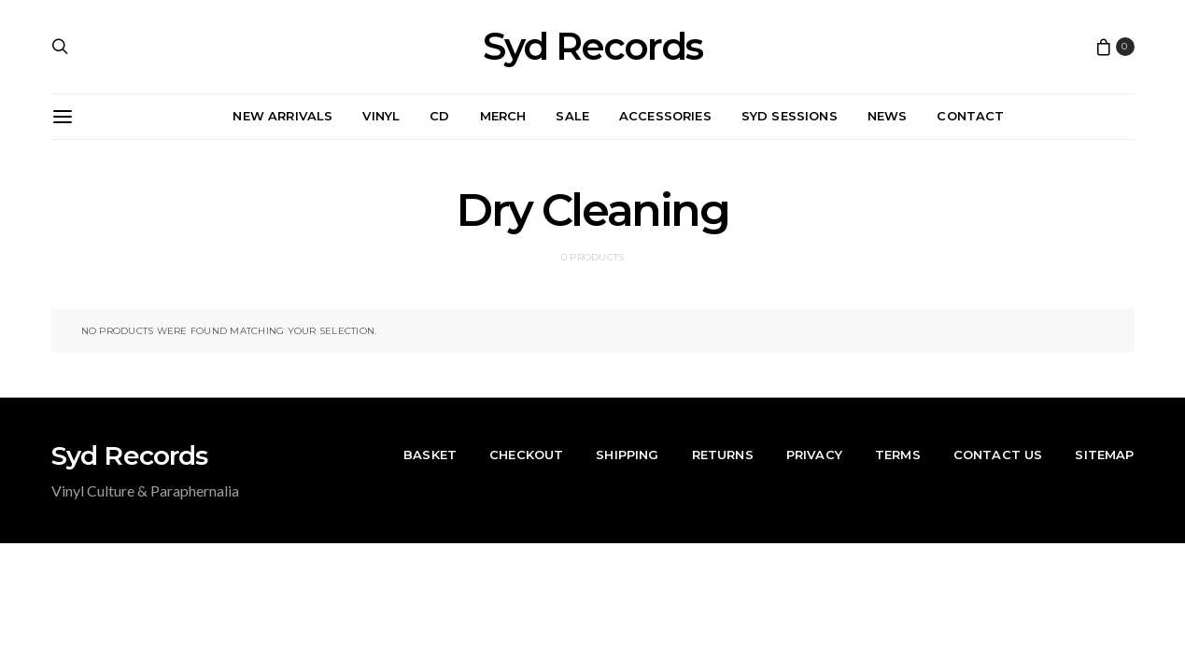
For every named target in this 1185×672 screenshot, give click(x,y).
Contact (970, 115)
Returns (723, 454)
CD (439, 115)
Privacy (814, 454)
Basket (430, 454)
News (888, 115)
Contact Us (998, 454)
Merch (503, 115)
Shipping (627, 454)
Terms (898, 454)
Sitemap (1104, 454)
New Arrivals (282, 115)
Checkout (526, 454)
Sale (572, 115)
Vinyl (381, 115)
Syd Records (592, 46)
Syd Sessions (789, 115)
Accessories (665, 115)
